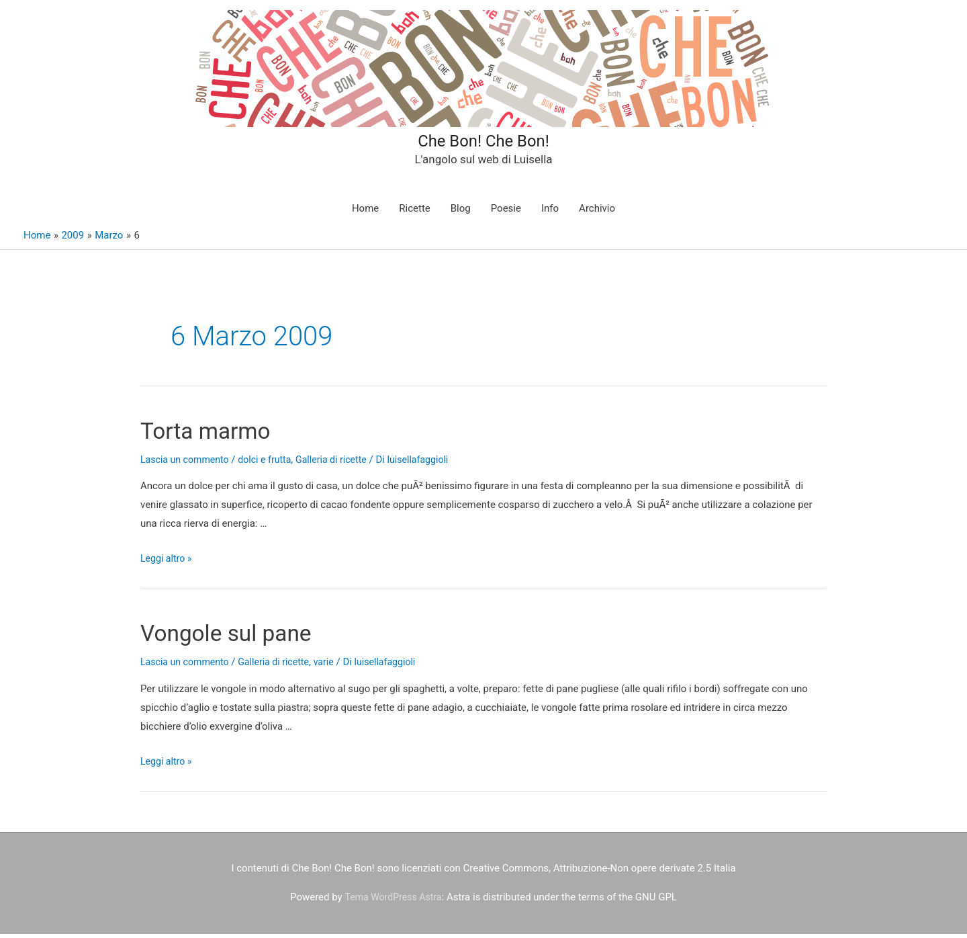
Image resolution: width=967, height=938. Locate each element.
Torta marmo (218, 434)
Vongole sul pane (242, 636)
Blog (461, 213)
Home (365, 213)
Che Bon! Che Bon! (483, 141)
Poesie (506, 213)
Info (550, 213)
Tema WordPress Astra (393, 902)
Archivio (597, 213)
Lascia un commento (187, 464)
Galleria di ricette (341, 464)
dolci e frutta (272, 464)
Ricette (414, 213)
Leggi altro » (167, 562)
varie (334, 666)
